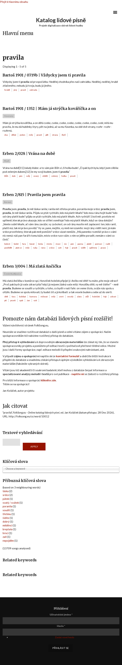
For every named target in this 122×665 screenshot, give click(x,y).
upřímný (93, 247)
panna (80, 244)
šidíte (6, 517)
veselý (70, 296)
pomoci (98, 244)
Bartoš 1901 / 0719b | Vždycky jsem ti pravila (44, 75)
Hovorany (8, 116)
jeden (22, 135)
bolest (7, 244)
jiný (15, 90)
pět (47, 135)
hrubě (7, 90)
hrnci (5, 533)
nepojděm (8, 540)
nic (65, 244)
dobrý (6, 521)
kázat (32, 244)
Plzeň (6, 161)
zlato (79, 296)
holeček (96, 296)
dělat (13, 135)
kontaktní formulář (67, 356)
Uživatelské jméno (61, 614)
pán (20, 176)
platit (89, 244)
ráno (43, 247)
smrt (61, 296)
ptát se (19, 247)
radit (108, 244)
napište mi (77, 374)
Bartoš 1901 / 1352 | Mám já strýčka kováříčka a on (49, 108)
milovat (44, 296)
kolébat (22, 296)
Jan (28, 300)
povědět (8, 247)
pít (5, 300)
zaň (5, 536)
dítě (6, 296)
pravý (103, 247)
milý (31, 135)
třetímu (7, 514)
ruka (35, 247)
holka (64, 176)
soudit (6, 510)
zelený (54, 176)
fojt (66, 247)
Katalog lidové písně (61, 20)
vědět (45, 176)
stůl (87, 296)
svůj (28, 176)
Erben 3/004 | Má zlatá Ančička (32, 266)
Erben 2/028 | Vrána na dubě (29, 153)
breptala (7, 529)
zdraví (113, 296)
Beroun (7, 202)
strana (55, 135)
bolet (16, 244)
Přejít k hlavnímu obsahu (14, 1)
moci (58, 244)
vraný (36, 176)
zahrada (33, 90)
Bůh (6, 176)
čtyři (64, 135)
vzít (59, 247)
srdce (51, 247)
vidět (83, 247)
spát (21, 300)
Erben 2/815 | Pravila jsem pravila (34, 194)
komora (33, 296)
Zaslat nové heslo (64, 637)
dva (6, 135)
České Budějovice (12, 273)
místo (49, 244)
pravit (23, 90)
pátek (6, 498)
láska (40, 244)
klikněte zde (48, 380)
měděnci (7, 525)
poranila (7, 506)
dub (13, 176)
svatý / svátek (11, 502)
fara (24, 244)
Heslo (61, 625)
